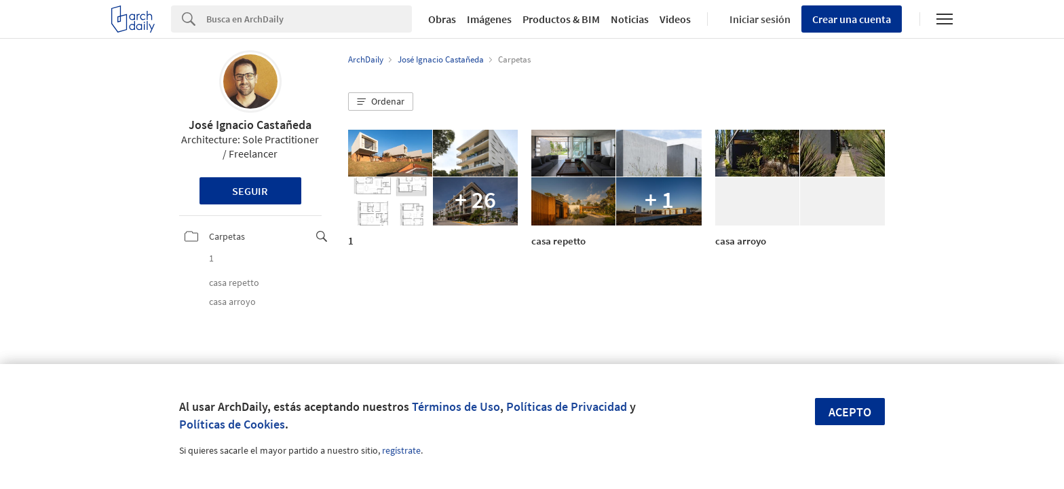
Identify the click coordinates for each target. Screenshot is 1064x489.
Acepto (850, 412)
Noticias (630, 19)
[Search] (309, 19)
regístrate (401, 450)
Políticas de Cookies (232, 424)
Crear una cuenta (851, 19)
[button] (380, 101)
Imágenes (489, 19)
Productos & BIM (561, 19)
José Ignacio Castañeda (250, 124)
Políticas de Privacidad (566, 406)
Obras (442, 19)
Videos (675, 19)
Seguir (250, 191)
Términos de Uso (456, 406)
